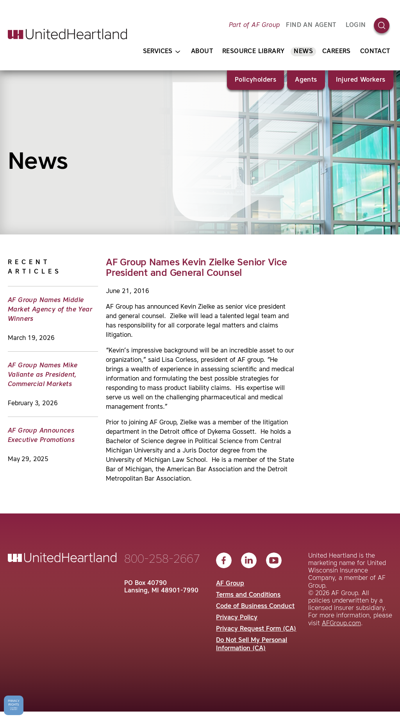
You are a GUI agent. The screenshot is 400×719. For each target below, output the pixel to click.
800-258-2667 (162, 559)
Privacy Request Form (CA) (256, 629)
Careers (336, 51)
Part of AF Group (254, 25)
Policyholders (255, 80)
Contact (375, 51)
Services (161, 51)
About (202, 51)
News (303, 51)
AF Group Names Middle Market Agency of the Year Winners (50, 309)
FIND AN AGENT (311, 25)
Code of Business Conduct (255, 606)
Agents (306, 80)
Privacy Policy (236, 618)
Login (356, 25)
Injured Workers (361, 80)
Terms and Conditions (248, 595)
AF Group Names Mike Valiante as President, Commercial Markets (43, 375)
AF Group (230, 584)
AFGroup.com (341, 624)
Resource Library (253, 51)
